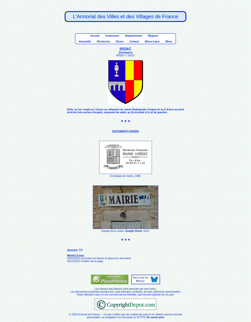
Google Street (133, 231)
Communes (112, 35)
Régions (153, 35)
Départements (133, 35)
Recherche (103, 41)
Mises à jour (152, 41)
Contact (134, 41)
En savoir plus (155, 317)
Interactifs (85, 41)
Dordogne (125, 52)
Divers (120, 41)
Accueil (94, 35)
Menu (169, 41)
